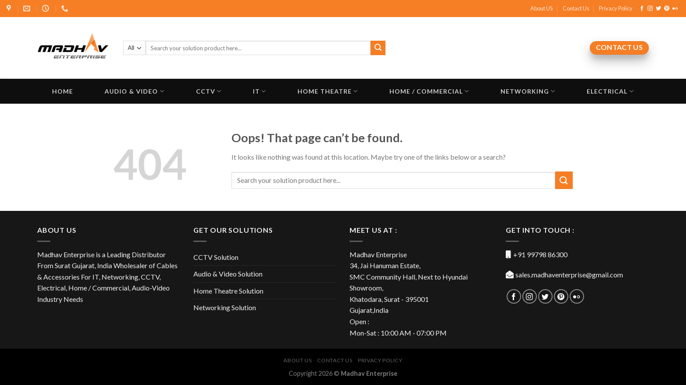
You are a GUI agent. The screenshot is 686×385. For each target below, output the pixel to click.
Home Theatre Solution (228, 291)
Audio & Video (134, 91)
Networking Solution (224, 307)
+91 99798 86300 (540, 254)
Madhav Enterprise (369, 373)
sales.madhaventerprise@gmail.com (569, 274)
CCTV (208, 91)
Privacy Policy (616, 8)
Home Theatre (328, 91)
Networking (527, 91)
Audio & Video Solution (227, 274)
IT (259, 91)
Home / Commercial (429, 91)
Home (62, 91)
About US (541, 8)
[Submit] (564, 180)
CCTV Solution (215, 257)
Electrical (610, 91)
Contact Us (576, 8)
